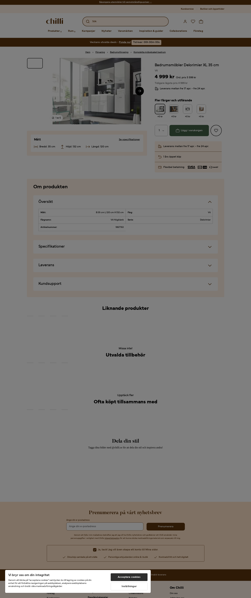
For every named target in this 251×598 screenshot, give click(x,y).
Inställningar (129, 586)
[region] (78, 581)
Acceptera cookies (129, 577)
